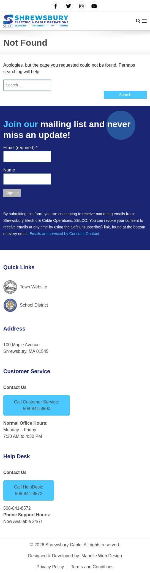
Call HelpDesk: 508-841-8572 (28, 490)
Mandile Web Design (101, 555)
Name (9, 170)
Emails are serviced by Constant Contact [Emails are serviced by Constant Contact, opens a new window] (64, 233)
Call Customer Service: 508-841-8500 (36, 405)
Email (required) (20, 147)
